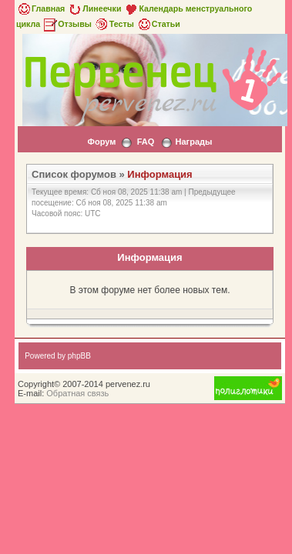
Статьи (158, 23)
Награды (194, 141)
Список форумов (74, 174)
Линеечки (94, 8)
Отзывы (67, 23)
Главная (40, 8)
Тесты (114, 23)
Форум (102, 141)
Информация (159, 174)
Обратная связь (77, 393)
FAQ (146, 141)
